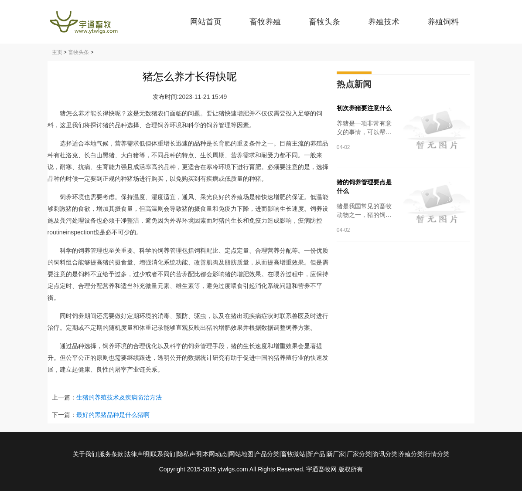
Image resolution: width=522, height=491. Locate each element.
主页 (57, 52)
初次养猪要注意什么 (364, 108)
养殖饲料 (443, 21)
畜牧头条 (324, 21)
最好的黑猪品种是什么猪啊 (113, 414)
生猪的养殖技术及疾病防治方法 (119, 397)
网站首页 (206, 21)
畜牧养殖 (265, 21)
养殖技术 (383, 21)
